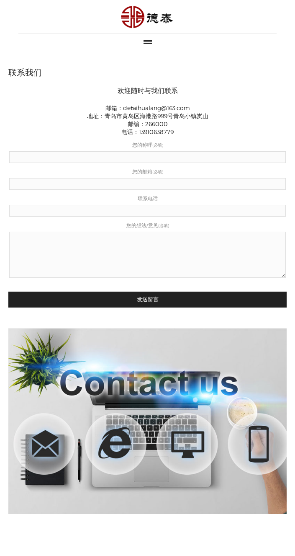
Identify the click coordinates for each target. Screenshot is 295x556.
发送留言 (148, 299)
